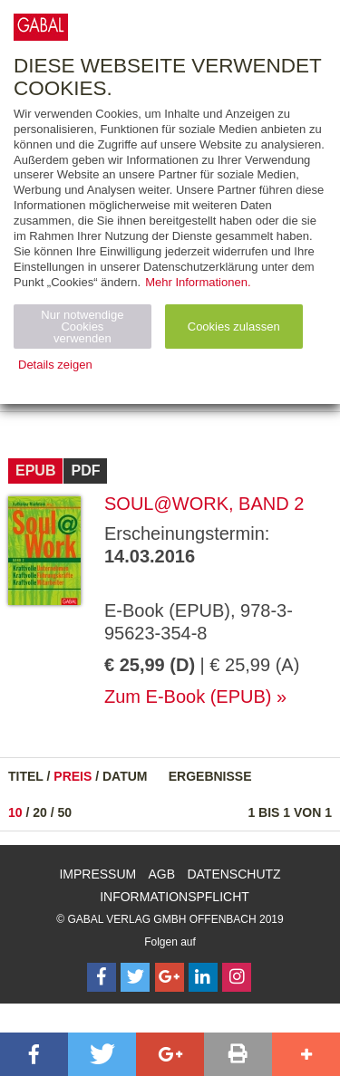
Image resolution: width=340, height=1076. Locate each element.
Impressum (97, 874)
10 (15, 812)
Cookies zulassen (234, 326)
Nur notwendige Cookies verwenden (82, 326)
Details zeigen (55, 364)
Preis (72, 776)
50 (65, 812)
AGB (162, 874)
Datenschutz (233, 874)
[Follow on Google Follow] (169, 977)
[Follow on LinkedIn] (203, 977)
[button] (34, 1054)
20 (40, 812)
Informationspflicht (174, 896)
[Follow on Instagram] (236, 977)
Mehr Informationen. (197, 282)
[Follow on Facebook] (101, 977)
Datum (125, 776)
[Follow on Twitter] (135, 977)
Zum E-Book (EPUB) (187, 696)
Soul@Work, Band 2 (204, 504)
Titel (26, 776)
